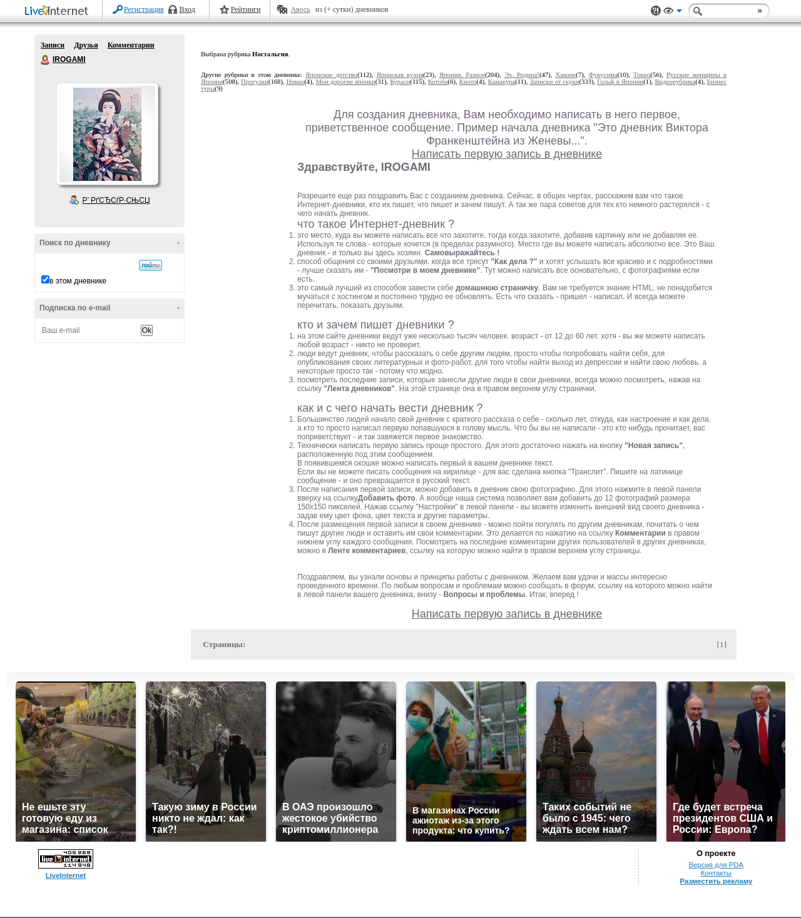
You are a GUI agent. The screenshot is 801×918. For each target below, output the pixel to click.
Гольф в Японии (620, 81)
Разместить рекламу (716, 881)
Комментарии (131, 45)
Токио (641, 74)
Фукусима (603, 74)
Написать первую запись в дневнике (507, 154)
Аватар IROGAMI (107, 134)
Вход (187, 9)
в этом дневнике (77, 281)
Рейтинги (246, 9)
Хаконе (565, 74)
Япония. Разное (462, 74)
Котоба (438, 81)
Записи (52, 45)
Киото (468, 81)
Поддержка (656, 11)
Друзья (86, 45)
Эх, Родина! (521, 74)
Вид (672, 13)
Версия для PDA (715, 865)
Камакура (502, 81)
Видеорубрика (675, 81)
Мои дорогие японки (345, 81)
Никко (296, 81)
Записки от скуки (554, 81)
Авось (300, 9)
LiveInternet (59, 11)
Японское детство (331, 74)
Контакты (716, 873)
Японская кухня (400, 74)
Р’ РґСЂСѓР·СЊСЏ (116, 200)
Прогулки (254, 81)
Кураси (400, 81)
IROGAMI (46, 60)
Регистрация (144, 9)
